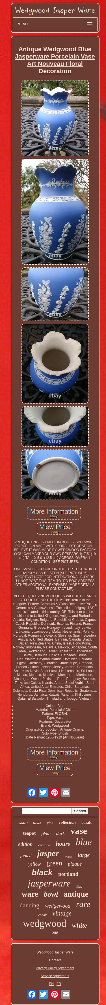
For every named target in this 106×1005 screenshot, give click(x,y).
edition (25, 844)
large (84, 855)
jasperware (49, 883)
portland (68, 874)
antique (76, 894)
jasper (48, 853)
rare (83, 904)
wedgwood (44, 923)
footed (26, 855)
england (44, 845)
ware (29, 894)
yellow (34, 864)
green (54, 863)
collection (67, 822)
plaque (75, 864)
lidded (22, 823)
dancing (30, 905)
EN (51, 984)
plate (46, 833)
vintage (62, 913)
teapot (29, 833)
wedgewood (57, 906)
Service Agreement (55, 976)
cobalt (42, 915)
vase (78, 831)
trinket (68, 856)
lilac (79, 886)
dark (60, 833)
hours (63, 843)
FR (59, 984)
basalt (86, 822)
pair (55, 932)
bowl (51, 894)
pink (50, 822)
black (42, 872)
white (79, 925)
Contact (55, 960)
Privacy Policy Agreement (55, 968)
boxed (37, 823)
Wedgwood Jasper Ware (54, 952)
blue (84, 842)
